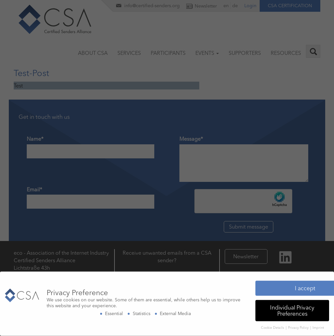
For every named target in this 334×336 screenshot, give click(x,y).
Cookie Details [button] (273, 326)
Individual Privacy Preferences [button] (292, 309)
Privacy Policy (299, 326)
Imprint (318, 326)
